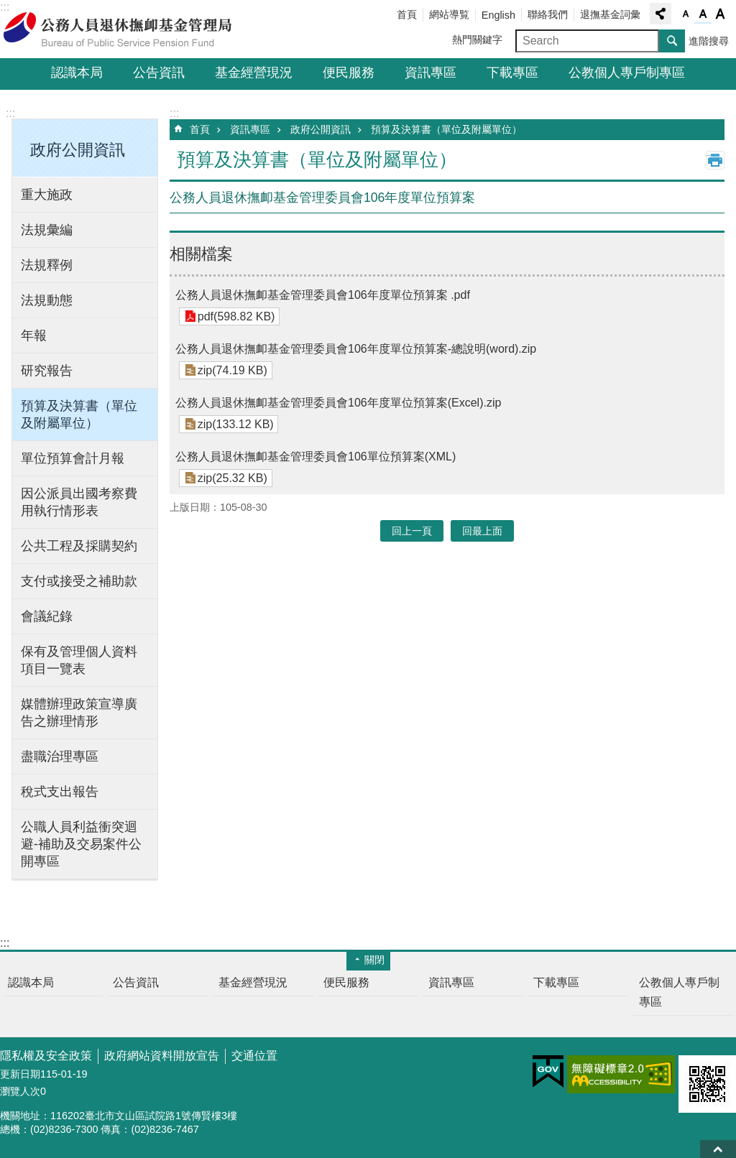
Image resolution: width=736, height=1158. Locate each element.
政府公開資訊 (320, 129)
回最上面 (718, 1149)
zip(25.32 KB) (232, 478)
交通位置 (254, 1056)
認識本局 (77, 72)
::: (10, 113)
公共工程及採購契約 (79, 546)
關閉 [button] (374, 959)
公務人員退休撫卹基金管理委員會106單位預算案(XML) (315, 456)
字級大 (720, 14)
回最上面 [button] (482, 531)
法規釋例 (47, 265)
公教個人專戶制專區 (627, 72)
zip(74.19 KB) (232, 370)
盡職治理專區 (59, 756)
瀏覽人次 (20, 1091)
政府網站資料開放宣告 (161, 1056)
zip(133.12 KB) (235, 424)
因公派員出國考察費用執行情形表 (79, 502)
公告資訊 (159, 72)
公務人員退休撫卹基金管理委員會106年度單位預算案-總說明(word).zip (355, 349)
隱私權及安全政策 (46, 1056)
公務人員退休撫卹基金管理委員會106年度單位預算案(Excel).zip (338, 403)
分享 (660, 13)
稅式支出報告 (59, 791)
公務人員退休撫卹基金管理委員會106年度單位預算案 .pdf (322, 295)
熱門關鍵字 (477, 39)
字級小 (685, 14)
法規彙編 (47, 230)
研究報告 (47, 370)
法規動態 (47, 300)
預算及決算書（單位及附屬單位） (79, 414)
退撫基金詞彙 (610, 14)
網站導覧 (449, 14)
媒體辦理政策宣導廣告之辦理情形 (79, 712)
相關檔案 (201, 254)
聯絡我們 (548, 14)
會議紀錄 (47, 616)
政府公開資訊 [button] (77, 150)
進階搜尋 (709, 41)
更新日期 (20, 1074)
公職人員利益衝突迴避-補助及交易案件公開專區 (81, 844)
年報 (34, 335)
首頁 (407, 14)
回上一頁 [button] (412, 531)
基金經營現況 (254, 72)
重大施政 (47, 194)
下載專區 (512, 72)
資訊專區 (430, 72)
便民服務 (348, 72)
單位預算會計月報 (72, 458)
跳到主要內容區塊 (7, 7)
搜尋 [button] (672, 40)
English (498, 15)
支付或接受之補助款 (79, 581)
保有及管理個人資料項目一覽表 (79, 660)
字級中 (703, 14)
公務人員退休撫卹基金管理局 (126, 29)
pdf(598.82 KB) (236, 316)
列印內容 (715, 160)
